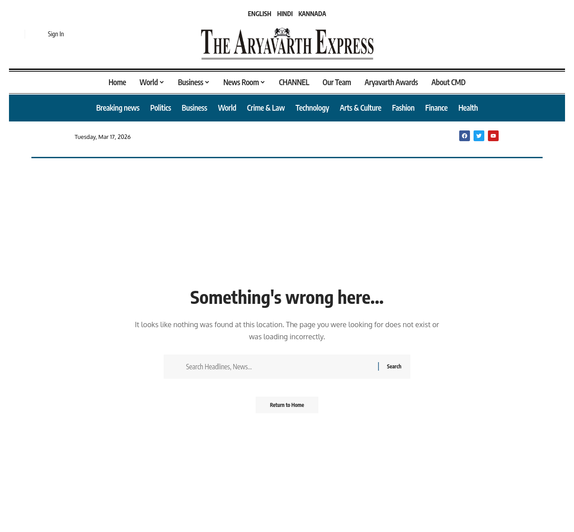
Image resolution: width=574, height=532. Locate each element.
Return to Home (287, 407)
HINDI (285, 13)
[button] (15, 34)
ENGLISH (259, 13)
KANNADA (312, 13)
